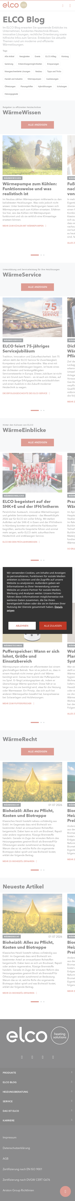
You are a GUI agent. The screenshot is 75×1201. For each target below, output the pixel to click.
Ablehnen (22, 625)
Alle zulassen (53, 625)
